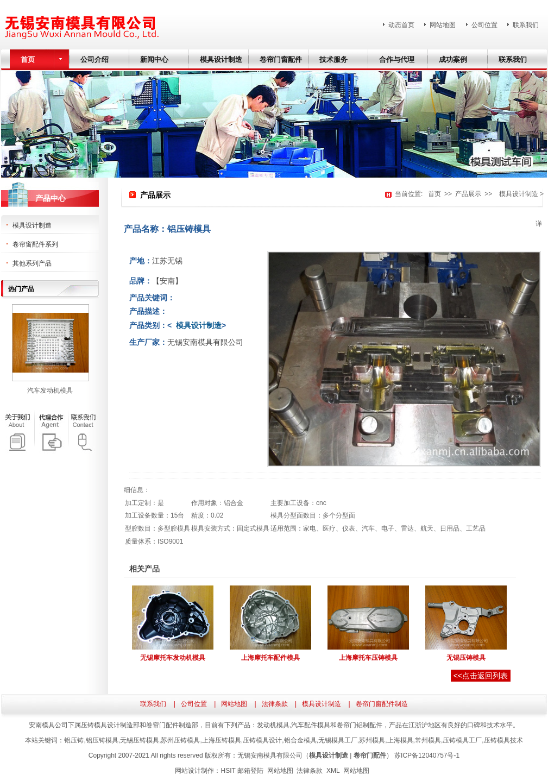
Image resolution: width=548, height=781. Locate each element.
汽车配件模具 (310, 725)
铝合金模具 (300, 740)
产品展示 (468, 194)
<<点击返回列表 (480, 675)
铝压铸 (74, 740)
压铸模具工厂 (462, 740)
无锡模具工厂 (337, 740)
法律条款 (275, 704)
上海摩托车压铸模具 (368, 658)
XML (332, 770)
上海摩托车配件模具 (270, 658)
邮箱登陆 (250, 770)
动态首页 (401, 25)
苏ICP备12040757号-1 (426, 755)
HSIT (228, 770)
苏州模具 (372, 740)
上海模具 (400, 740)
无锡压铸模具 (466, 658)
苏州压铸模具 (180, 740)
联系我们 (526, 25)
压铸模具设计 (262, 740)
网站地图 (443, 25)
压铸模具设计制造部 (110, 725)
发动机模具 (273, 725)
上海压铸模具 (221, 740)
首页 (434, 194)
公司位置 (484, 25)
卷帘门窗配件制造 (382, 704)
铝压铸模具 (102, 740)
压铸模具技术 (503, 740)
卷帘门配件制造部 (172, 725)
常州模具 (428, 740)
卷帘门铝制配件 (359, 725)
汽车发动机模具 (50, 390)
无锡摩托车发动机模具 (172, 658)
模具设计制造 (516, 194)
